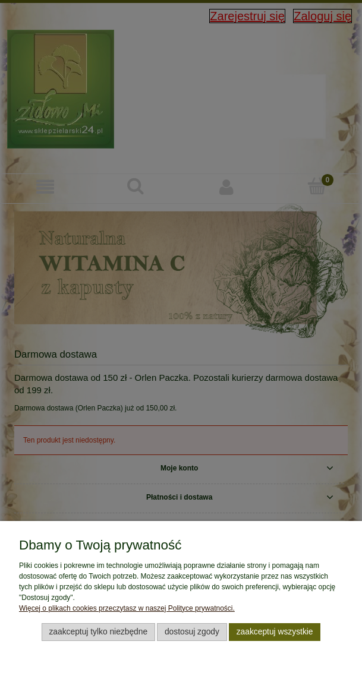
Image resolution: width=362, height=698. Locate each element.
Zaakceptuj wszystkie (275, 631)
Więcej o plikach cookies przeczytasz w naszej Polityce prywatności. (127, 608)
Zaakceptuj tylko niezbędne (98, 631)
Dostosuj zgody (192, 631)
